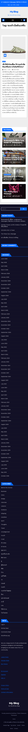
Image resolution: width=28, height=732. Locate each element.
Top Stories (13, 725)
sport (2, 520)
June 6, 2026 (8, 162)
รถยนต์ (3, 583)
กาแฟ (2, 539)
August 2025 (5, 295)
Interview (4, 502)
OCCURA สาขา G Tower (13, 176)
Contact (16, 728)
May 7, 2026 (8, 196)
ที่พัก (2, 568)
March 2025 (4, 310)
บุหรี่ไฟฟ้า (3, 576)
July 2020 (4, 428)
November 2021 (5, 369)
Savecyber (15, 69)
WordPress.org (5, 635)
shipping (3, 513)
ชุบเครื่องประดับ (5, 554)
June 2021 (4, 387)
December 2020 (6, 409)
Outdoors (4, 509)
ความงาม (3, 546)
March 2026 (4, 269)
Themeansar (14, 715)
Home (14, 719)
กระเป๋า (3, 535)
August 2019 (4, 461)
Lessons (3, 506)
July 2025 (4, 299)
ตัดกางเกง (3, 557)
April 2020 (4, 435)
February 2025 (5, 314)
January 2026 (5, 277)
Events (18, 725)
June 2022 (4, 343)
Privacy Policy (5, 685)
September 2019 (6, 457)
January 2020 (5, 442)
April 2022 (4, 350)
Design (3, 498)
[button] (21, 20)
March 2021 (4, 398)
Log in (3, 624)
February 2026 (5, 273)
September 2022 (6, 332)
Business (3, 491)
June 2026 (4, 258)
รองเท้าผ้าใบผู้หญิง (6, 590)
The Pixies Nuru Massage (11, 193)
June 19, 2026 (9, 145)
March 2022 (4, 354)
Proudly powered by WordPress (9, 713)
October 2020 (5, 417)
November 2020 (6, 413)
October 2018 (5, 476)
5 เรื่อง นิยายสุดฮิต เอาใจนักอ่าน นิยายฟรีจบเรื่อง (14, 722)
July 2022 (4, 339)
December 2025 (6, 281)
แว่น (2, 605)
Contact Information (7, 692)
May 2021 (3, 391)
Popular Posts (5, 660)
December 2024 (6, 321)
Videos (23, 725)
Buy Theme (4, 664)
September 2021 (6, 376)
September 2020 (6, 420)
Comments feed (6, 632)
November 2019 (5, 450)
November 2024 (5, 325)
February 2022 (5, 358)
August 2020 (5, 424)
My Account (4, 671)
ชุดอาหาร (3, 550)
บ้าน (2, 572)
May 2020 (4, 431)
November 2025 (5, 284)
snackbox (4, 517)
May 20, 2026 (8, 179)
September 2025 (6, 292)
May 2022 (4, 347)
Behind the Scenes (6, 487)
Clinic (2, 495)
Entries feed (4, 628)
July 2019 (4, 465)
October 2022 (5, 328)
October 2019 (5, 454)
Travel (3, 528)
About (11, 728)
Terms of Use (5, 688)
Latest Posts (4, 657)
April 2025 (4, 306)
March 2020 (4, 439)
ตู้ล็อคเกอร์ (4, 565)
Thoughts (4, 524)
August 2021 (4, 380)
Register (3, 674)
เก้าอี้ (2, 601)
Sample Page (6, 725)
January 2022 (5, 362)
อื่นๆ (5, 138)
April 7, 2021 (7, 69)
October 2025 (5, 288)
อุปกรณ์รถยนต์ (5, 598)
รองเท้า (4, 61)
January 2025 (5, 317)
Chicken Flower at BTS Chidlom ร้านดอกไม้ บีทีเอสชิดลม (13, 159)
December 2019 (5, 446)
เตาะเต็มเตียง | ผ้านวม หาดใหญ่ (9, 237)
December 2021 (5, 365)
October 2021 (5, 373)
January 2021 (5, 406)
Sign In (3, 678)
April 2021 (4, 395)
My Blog (14, 11)
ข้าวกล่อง (3, 543)
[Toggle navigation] (13, 20)
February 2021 (5, 402)
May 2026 (4, 262)
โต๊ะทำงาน (4, 609)
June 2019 (4, 468)
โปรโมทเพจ (4, 613)
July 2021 (4, 384)
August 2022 (5, 336)
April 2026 (4, 266)
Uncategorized (7, 174)
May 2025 (4, 303)
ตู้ (1, 561)
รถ (2, 579)
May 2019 (3, 472)
